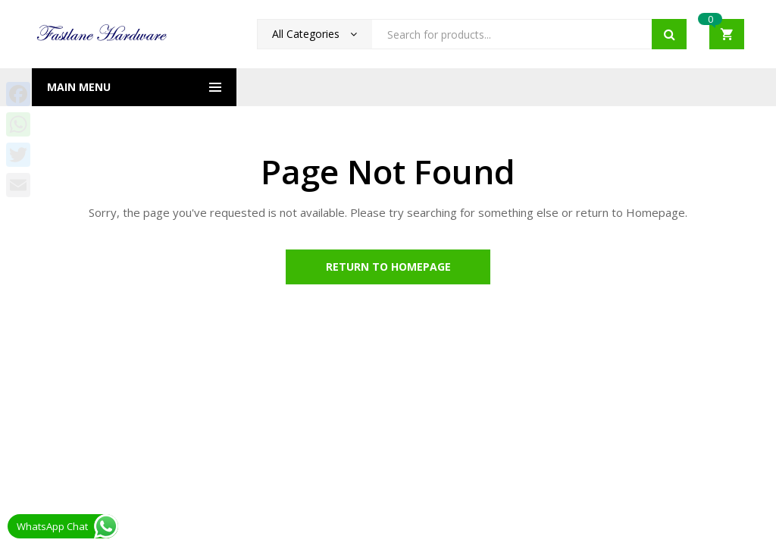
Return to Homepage (388, 266)
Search (669, 34)
